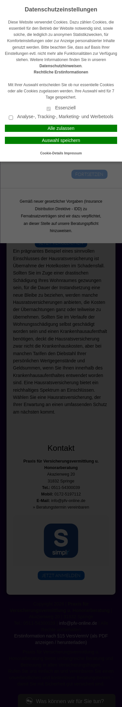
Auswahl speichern (61, 140)
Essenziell (61, 108)
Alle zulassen (61, 128)
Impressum (73, 153)
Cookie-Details (51, 153)
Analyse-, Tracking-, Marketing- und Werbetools (61, 117)
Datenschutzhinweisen (60, 66)
